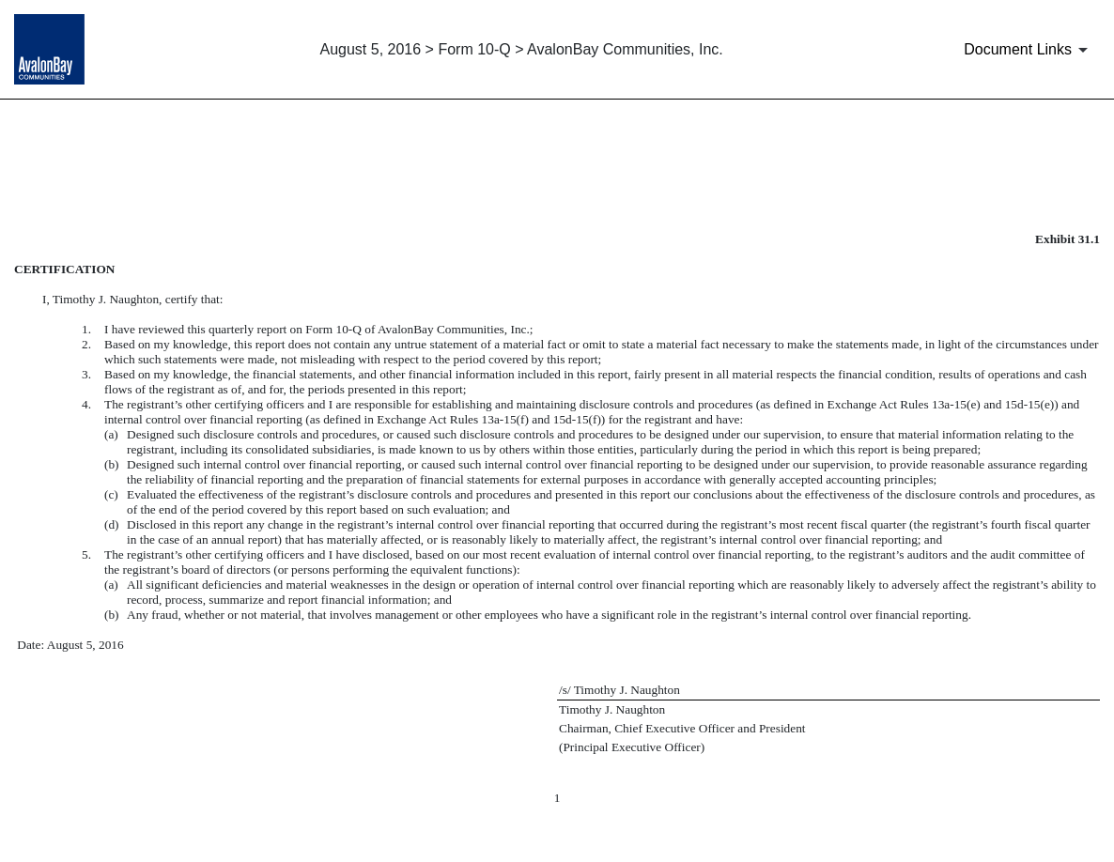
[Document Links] (1029, 49)
